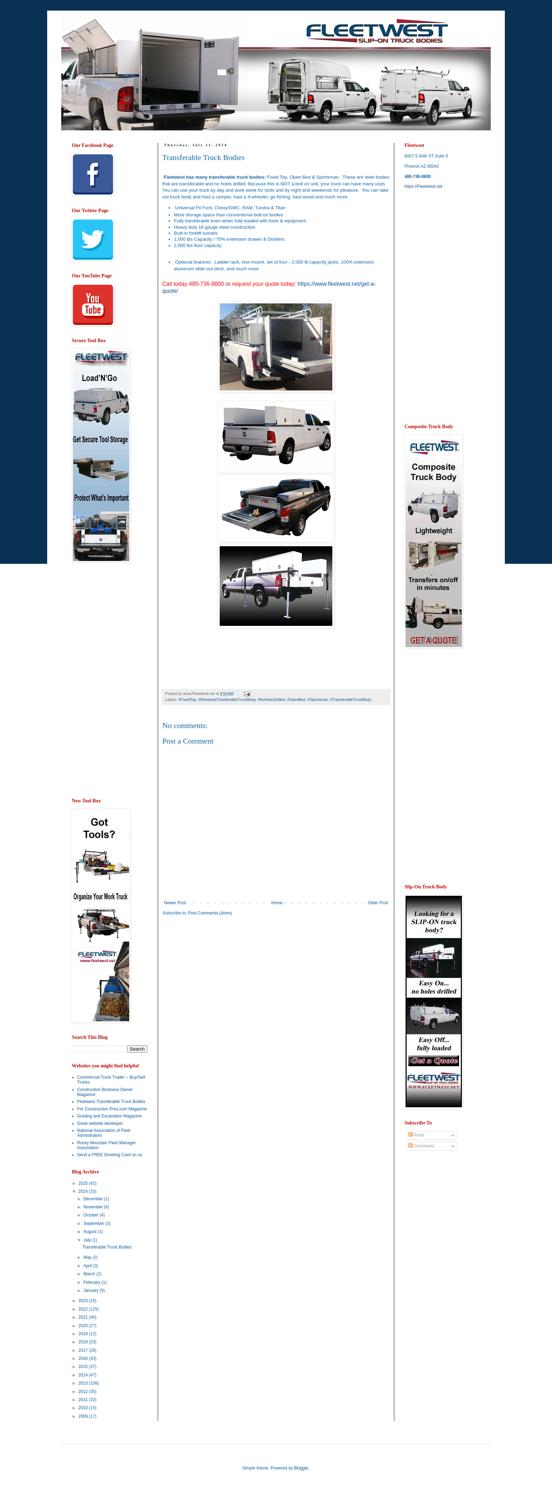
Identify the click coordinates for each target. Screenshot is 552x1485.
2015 (84, 1366)
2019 (84, 1333)
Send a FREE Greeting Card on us (109, 1154)
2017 (84, 1350)
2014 (84, 1375)
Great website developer (100, 1123)
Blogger (301, 1468)
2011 (84, 1399)
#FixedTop (187, 699)
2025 (84, 1183)
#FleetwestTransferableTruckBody (227, 699)
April (88, 1265)
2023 (84, 1300)
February (92, 1282)
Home (277, 902)
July (87, 1240)
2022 (84, 1309)
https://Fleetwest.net (423, 186)
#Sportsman (317, 699)
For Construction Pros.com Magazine (112, 1109)
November (93, 1206)
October (91, 1215)
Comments (421, 1146)
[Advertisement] (221, 976)
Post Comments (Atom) (210, 913)
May (88, 1257)
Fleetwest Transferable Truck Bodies (111, 1101)
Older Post (378, 902)
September (94, 1223)
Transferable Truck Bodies (107, 1247)
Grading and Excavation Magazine (109, 1116)
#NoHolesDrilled (271, 699)
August (90, 1231)
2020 (84, 1325)
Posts (416, 1135)
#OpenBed (296, 699)
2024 (84, 1191)
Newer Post (175, 902)
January (91, 1290)
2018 (84, 1341)
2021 (84, 1317)
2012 (84, 1391)
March (89, 1273)
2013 (84, 1383)
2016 (84, 1358)
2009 (84, 1416)
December (93, 1198)
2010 (84, 1407)
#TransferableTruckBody (350, 699)
